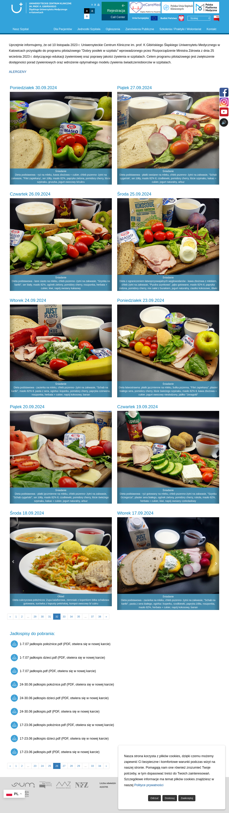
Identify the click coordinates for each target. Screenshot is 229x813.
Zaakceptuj (187, 798)
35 (78, 616)
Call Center (118, 17)
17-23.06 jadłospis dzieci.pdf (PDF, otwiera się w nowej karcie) (60, 738)
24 (42, 765)
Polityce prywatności (149, 785)
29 (35, 616)
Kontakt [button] (211, 29)
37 (92, 616)
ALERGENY (17, 72)
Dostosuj (169, 798)
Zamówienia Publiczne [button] (139, 29)
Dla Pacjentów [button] (63, 29)
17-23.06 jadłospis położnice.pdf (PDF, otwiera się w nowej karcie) (62, 725)
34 (71, 616)
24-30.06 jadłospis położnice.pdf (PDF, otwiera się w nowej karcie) (62, 684)
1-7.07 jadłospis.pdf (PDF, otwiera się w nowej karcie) (53, 671)
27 (64, 765)
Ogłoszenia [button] (113, 29)
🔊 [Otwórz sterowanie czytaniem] (223, 122)
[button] (12, 138)
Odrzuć (154, 798)
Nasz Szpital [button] (21, 29)
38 (99, 616)
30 (42, 616)
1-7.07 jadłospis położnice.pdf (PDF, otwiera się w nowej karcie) (60, 644)
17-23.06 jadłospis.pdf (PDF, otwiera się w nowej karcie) (55, 752)
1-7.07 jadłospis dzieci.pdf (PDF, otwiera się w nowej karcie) (58, 657)
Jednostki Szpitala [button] (88, 29)
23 (35, 765)
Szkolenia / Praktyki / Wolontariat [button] (180, 29)
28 (71, 765)
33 (64, 616)
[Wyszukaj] (209, 18)
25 (49, 765)
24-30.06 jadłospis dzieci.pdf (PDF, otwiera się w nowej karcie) (60, 698)
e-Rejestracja (116, 8)
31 (49, 616)
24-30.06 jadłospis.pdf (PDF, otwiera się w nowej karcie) (55, 711)
